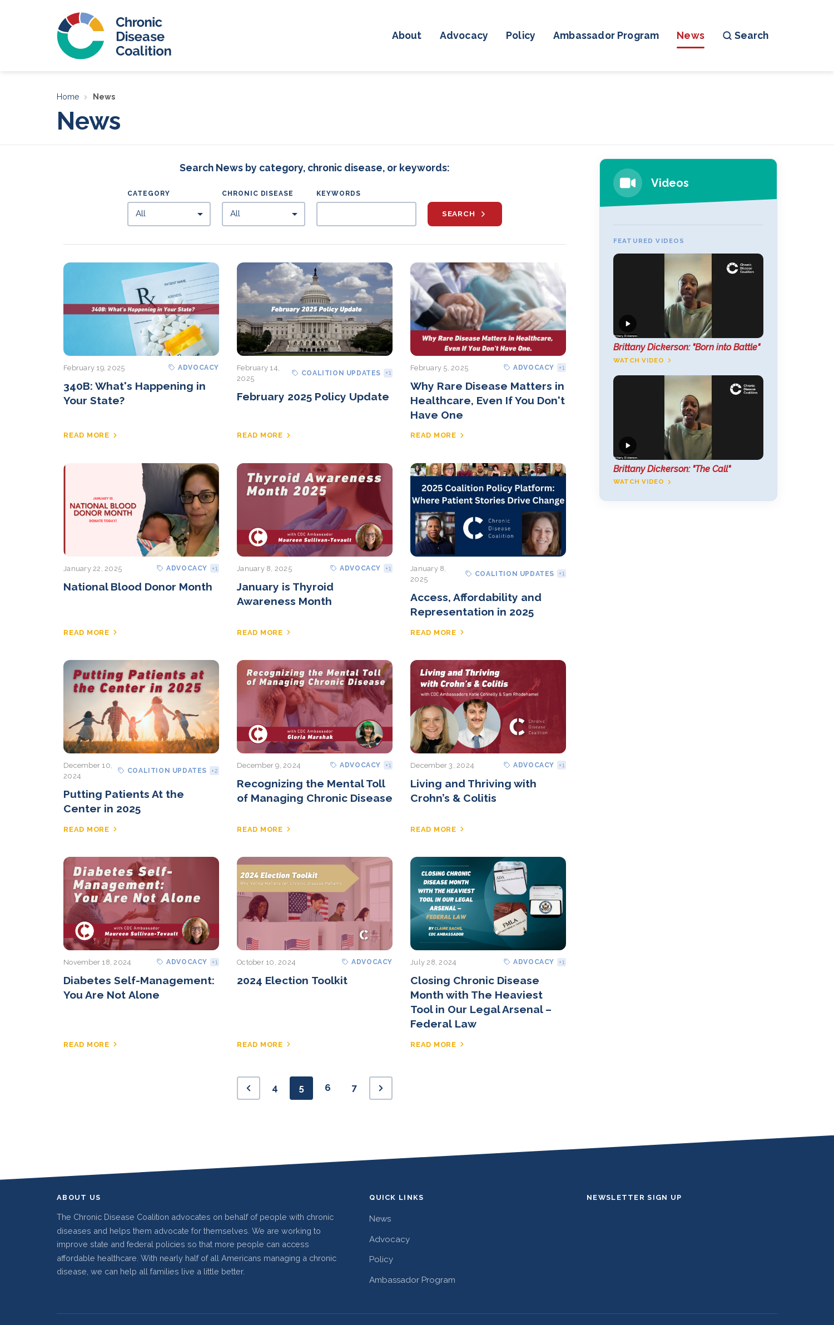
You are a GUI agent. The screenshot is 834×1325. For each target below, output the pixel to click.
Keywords (338, 193)
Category (148, 193)
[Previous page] (248, 1088)
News (690, 35)
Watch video (643, 360)
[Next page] (381, 1088)
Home (68, 96)
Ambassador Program (606, 35)
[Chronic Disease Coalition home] (115, 35)
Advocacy (464, 35)
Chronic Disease (258, 193)
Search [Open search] (745, 35)
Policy (520, 35)
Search (465, 213)
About (407, 35)
